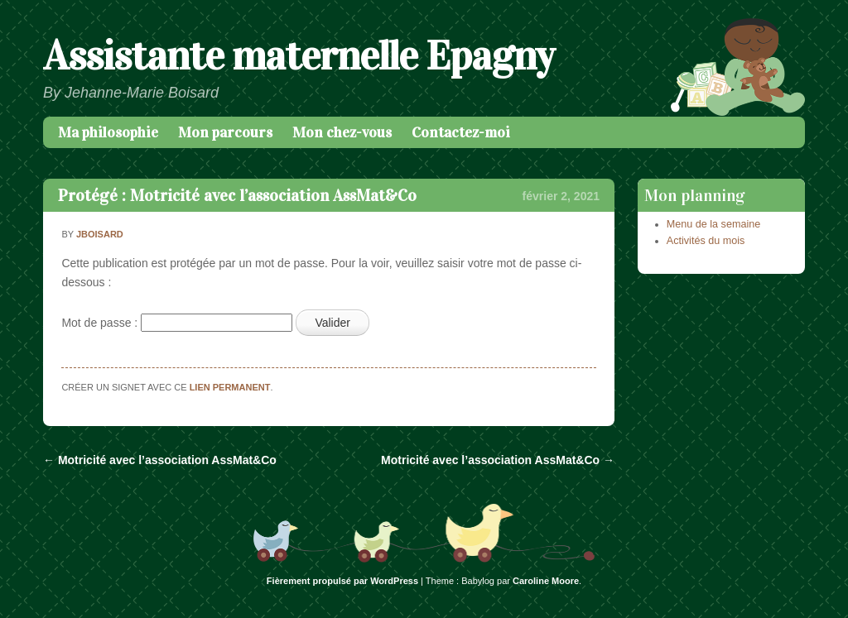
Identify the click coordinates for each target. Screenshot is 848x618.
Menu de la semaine (713, 224)
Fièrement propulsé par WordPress (342, 581)
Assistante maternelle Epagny (298, 56)
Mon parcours (225, 132)
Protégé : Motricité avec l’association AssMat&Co (237, 195)
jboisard (99, 234)
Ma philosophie (108, 132)
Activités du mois (705, 241)
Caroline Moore (546, 581)
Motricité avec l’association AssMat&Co (160, 460)
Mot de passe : (176, 322)
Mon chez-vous (342, 132)
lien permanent (230, 387)
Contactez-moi (461, 132)
